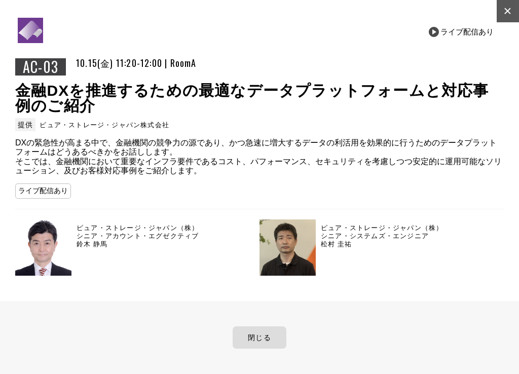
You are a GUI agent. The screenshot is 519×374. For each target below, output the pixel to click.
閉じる (259, 337)
